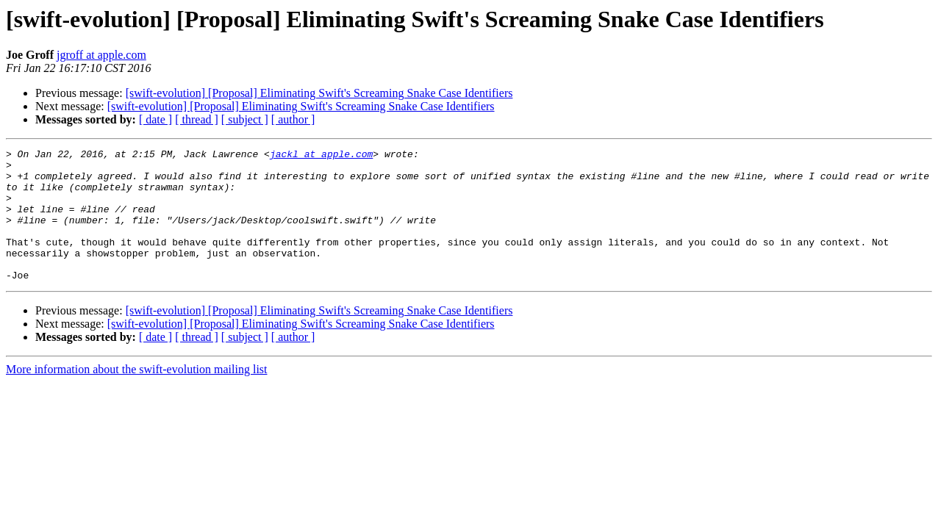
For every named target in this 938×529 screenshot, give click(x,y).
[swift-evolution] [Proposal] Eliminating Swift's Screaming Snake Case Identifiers (319, 93)
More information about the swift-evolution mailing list (137, 395)
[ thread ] (196, 119)
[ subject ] (244, 119)
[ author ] (293, 119)
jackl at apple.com (321, 155)
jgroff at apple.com (101, 54)
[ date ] (155, 119)
